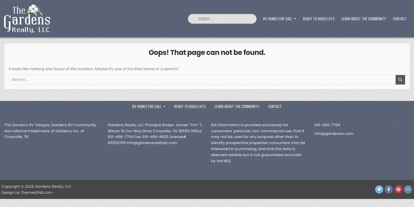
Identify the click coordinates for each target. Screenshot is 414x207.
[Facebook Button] (389, 189)
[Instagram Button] (408, 189)
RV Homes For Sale (277, 19)
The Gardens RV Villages (26, 125)
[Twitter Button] (379, 189)
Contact (400, 19)
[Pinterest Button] (398, 189)
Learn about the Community (364, 19)
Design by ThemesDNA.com (27, 192)
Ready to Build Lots (319, 19)
